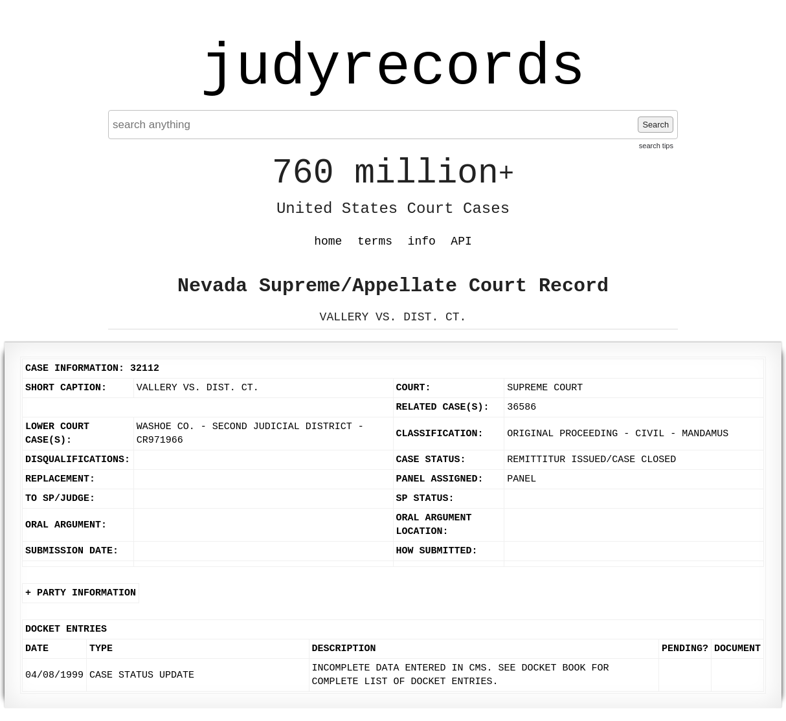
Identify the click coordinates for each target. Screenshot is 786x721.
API (461, 241)
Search (655, 124)
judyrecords (393, 68)
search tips (656, 146)
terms (374, 241)
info (422, 241)
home (328, 241)
